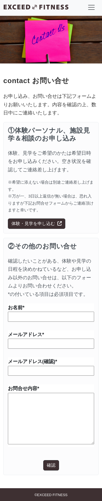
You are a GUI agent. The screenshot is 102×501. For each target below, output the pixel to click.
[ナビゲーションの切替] (91, 7)
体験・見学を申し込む (36, 223)
